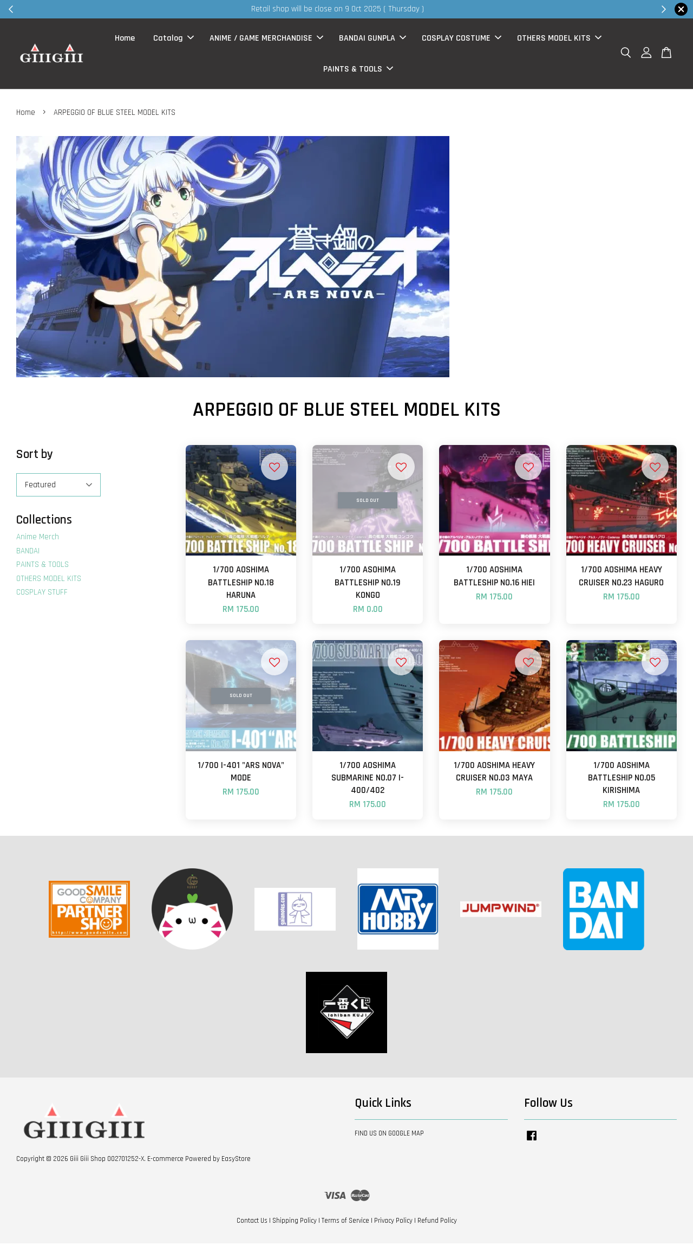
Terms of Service (345, 1222)
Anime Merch (37, 539)
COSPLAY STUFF (42, 594)
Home (125, 39)
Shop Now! (478, 9)
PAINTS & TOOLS (358, 70)
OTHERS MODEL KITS (559, 39)
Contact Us (252, 1222)
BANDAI (28, 553)
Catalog (173, 39)
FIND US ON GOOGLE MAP (389, 1135)
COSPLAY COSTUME (461, 39)
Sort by (34, 457)
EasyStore (236, 1161)
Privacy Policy (393, 1222)
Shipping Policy (294, 1222)
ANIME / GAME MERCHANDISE (266, 39)
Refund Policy (437, 1222)
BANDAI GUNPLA (372, 39)
